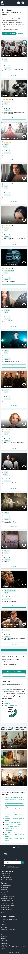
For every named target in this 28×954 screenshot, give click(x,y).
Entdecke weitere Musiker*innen (14, 650)
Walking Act (4, 913)
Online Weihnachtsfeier (6, 898)
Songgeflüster (4, 921)
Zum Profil (15, 75)
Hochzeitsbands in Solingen (12, 813)
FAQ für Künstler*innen (6, 874)
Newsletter (3, 938)
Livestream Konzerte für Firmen (8, 904)
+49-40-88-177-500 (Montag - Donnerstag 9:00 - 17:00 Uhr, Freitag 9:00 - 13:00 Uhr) (13, 946)
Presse (2, 934)
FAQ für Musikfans (5, 875)
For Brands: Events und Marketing (9, 919)
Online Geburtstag (5, 907)
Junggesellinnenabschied (6, 909)
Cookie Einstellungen (22, 951)
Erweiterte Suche (14, 675)
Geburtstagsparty (5, 887)
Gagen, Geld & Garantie (6, 877)
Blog (2, 931)
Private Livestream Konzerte (7, 905)
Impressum (3, 951)
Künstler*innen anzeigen (14, 671)
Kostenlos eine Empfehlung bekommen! (14, 705)
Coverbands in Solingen (11, 832)
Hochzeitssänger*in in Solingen (13, 822)
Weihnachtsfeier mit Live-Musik (8, 896)
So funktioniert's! (20, 33)
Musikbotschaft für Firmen (7, 900)
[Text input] (12, 862)
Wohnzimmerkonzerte (6, 885)
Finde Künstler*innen (9, 33)
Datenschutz (10, 951)
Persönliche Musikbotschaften (8, 902)
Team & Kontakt (4, 927)
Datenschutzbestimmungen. (12, 867)
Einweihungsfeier (5, 911)
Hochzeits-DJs (4, 893)
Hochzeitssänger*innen (6, 891)
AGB (15, 951)
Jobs (2, 932)
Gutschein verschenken (6, 879)
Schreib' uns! (7, 703)
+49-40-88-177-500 (10, 702)
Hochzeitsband (4, 889)
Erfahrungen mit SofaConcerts (8, 929)
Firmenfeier (3, 894)
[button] (24, 2)
